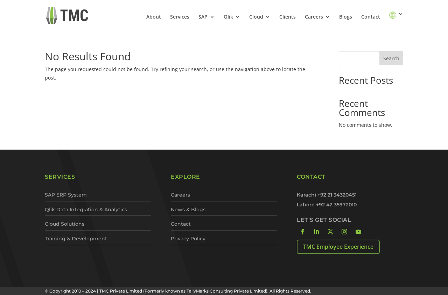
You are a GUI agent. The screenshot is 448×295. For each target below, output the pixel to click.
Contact (370, 17)
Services (179, 17)
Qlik (228, 17)
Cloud (256, 17)
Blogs (345, 17)
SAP (203, 17)
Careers (314, 17)
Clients (287, 17)
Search (391, 58)
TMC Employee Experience (338, 247)
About (153, 17)
